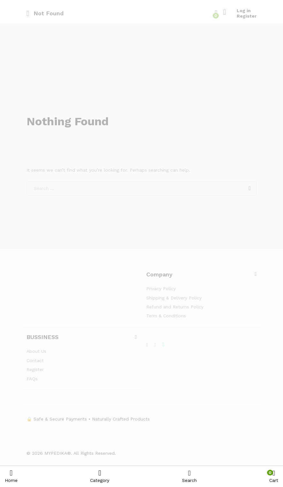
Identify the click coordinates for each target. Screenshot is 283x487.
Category (99, 476)
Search (189, 476)
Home (11, 476)
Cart (273, 476)
